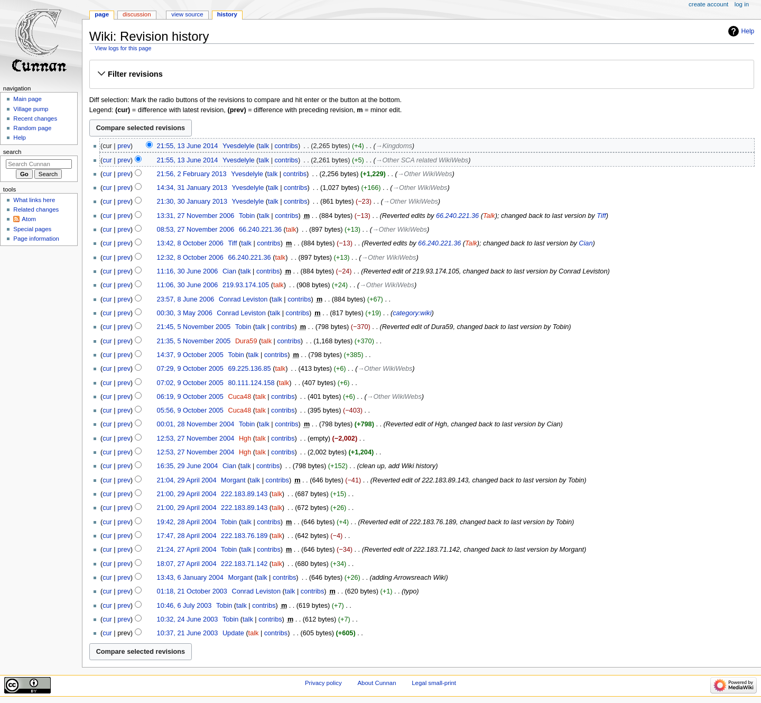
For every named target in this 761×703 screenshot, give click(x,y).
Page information (36, 238)
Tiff (601, 216)
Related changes (36, 209)
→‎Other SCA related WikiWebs (422, 160)
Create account (708, 4)
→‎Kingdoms (394, 146)
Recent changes (35, 118)
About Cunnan (376, 683)
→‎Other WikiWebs (424, 174)
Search (12, 152)
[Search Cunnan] (39, 164)
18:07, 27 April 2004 (187, 564)
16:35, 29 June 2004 (187, 466)
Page (102, 14)
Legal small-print (434, 683)
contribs (286, 146)
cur (107, 160)
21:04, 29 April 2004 (187, 480)
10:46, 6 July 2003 (184, 605)
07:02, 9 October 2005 (190, 383)
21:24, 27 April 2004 (187, 549)
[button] (421, 74)
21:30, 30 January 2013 (192, 201)
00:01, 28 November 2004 (196, 424)
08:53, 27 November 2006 (196, 229)
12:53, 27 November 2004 (196, 438)
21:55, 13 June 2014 (187, 146)
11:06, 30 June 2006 (187, 285)
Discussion (137, 14)
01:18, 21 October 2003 (192, 591)
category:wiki (412, 313)
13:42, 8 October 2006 (190, 243)
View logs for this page (123, 48)
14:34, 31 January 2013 (192, 187)
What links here (34, 200)
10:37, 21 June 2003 (187, 633)
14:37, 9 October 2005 (190, 355)
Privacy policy (323, 683)
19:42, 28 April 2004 (187, 522)
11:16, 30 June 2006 (187, 271)
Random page (32, 128)
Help (748, 31)
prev (124, 146)
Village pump (30, 109)
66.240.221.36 (457, 216)
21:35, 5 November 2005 (194, 341)
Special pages (32, 229)
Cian (585, 243)
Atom (29, 219)
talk (263, 146)
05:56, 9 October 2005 (190, 410)
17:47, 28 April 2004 (187, 536)
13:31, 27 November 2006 (196, 216)
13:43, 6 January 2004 (190, 577)
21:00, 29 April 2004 (187, 494)
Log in (742, 4)
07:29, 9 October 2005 (190, 368)
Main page (27, 99)
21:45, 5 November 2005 (194, 327)
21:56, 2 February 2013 (192, 174)
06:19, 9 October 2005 (190, 396)
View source (187, 14)
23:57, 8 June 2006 (186, 299)
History (227, 14)
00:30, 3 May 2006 (184, 313)
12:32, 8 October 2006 (190, 257)
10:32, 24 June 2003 (187, 619)
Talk (489, 216)
